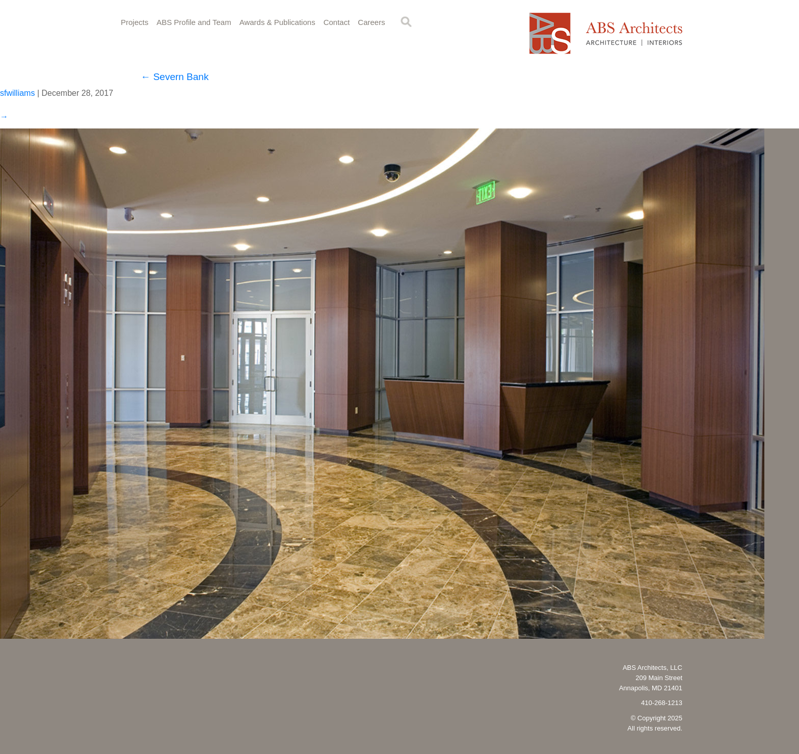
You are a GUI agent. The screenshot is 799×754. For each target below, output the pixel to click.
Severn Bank (174, 76)
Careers (371, 22)
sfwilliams (17, 93)
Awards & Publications (277, 22)
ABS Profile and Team (193, 22)
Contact (337, 22)
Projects (134, 22)
